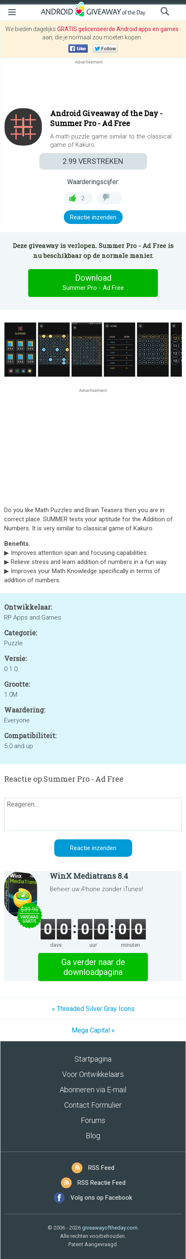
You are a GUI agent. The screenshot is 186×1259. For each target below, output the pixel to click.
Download (93, 283)
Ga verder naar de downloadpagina (93, 967)
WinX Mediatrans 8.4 (89, 876)
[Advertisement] (93, 86)
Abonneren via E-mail (93, 1089)
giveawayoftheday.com (110, 1228)
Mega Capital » (93, 1030)
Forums (93, 1120)
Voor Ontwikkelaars (93, 1074)
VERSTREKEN (93, 161)
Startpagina (93, 1059)
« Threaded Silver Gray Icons (93, 1009)
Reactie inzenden (93, 217)
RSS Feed (101, 1168)
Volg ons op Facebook (101, 1197)
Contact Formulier (93, 1105)
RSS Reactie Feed (101, 1182)
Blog (93, 1135)
